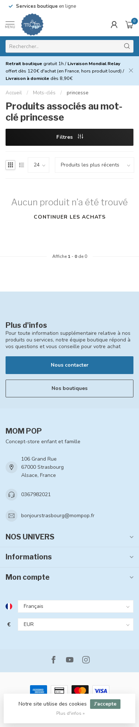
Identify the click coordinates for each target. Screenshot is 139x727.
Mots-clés (44, 93)
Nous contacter (70, 364)
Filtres (69, 137)
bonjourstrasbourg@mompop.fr (58, 515)
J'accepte (105, 703)
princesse (78, 93)
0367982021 (36, 494)
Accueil (14, 93)
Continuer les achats (70, 217)
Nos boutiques (69, 388)
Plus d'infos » (70, 713)
